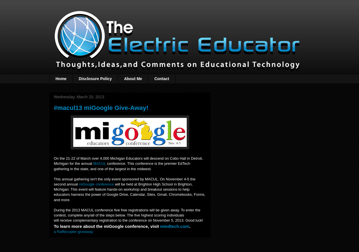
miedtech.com (174, 226)
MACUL (99, 163)
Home (61, 78)
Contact (161, 78)
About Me (133, 78)
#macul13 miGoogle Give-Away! (101, 107)
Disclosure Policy (95, 78)
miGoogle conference (96, 184)
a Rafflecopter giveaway (73, 232)
